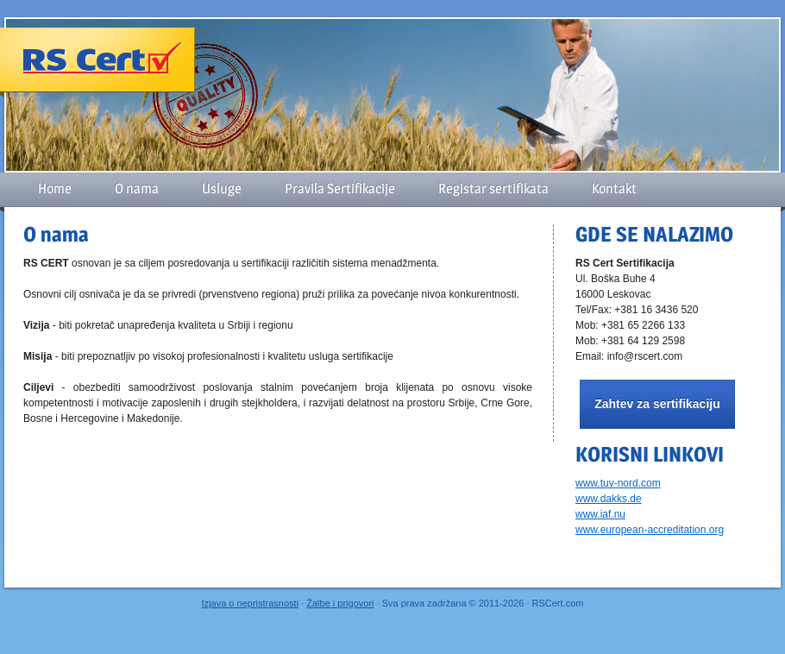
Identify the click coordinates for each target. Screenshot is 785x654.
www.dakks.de (608, 499)
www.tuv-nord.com (618, 483)
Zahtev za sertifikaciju (657, 404)
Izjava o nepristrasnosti (250, 603)
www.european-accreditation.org (649, 530)
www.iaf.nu (600, 514)
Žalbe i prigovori (340, 603)
